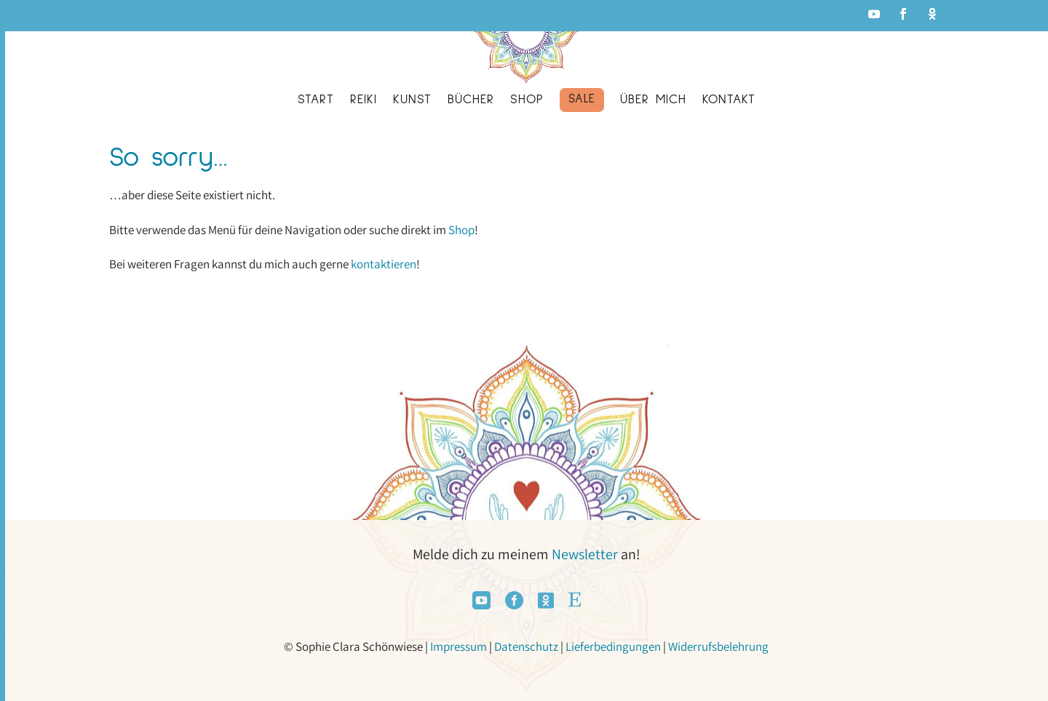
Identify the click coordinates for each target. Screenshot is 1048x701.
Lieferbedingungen (613, 646)
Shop (461, 230)
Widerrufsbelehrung (718, 646)
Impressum (458, 646)
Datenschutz (526, 646)
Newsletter (585, 554)
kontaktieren (383, 264)
